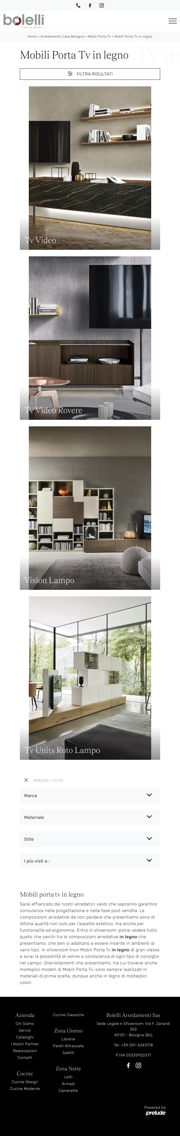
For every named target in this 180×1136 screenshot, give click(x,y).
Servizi (25, 1030)
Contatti (24, 1057)
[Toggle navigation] (172, 21)
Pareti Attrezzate (68, 1046)
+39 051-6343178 (137, 1045)
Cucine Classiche (68, 1015)
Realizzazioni (25, 1051)
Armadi (68, 1084)
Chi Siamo (25, 1023)
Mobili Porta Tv (99, 36)
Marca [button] (30, 795)
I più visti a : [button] (37, 861)
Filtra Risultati (90, 74)
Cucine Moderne (25, 1088)
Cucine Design (25, 1082)
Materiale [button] (34, 817)
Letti (68, 1077)
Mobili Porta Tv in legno (133, 36)
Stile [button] (29, 839)
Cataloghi (24, 1037)
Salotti (69, 1052)
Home (32, 36)
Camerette (68, 1090)
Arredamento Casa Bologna (62, 36)
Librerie (68, 1039)
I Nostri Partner (25, 1044)
